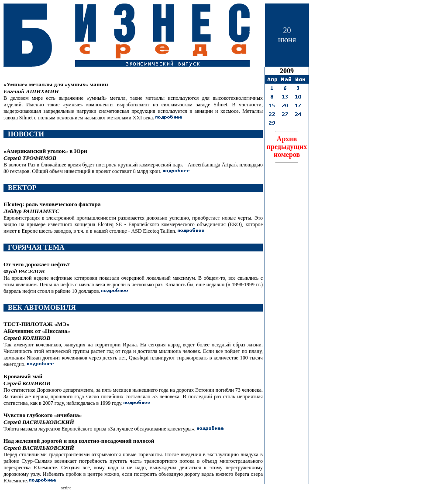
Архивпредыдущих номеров (287, 146)
